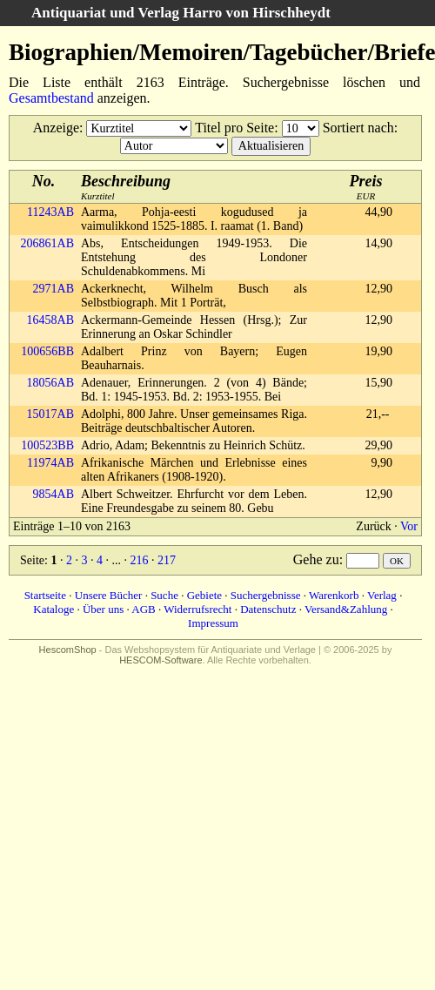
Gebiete (204, 595)
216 (139, 560)
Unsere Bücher (109, 595)
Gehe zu (316, 559)
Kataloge (53, 609)
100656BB (47, 351)
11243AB (50, 212)
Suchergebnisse (266, 595)
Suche (164, 595)
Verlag (382, 595)
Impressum (213, 623)
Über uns (103, 609)
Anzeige (56, 127)
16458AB (50, 320)
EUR (366, 186)
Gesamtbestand (51, 98)
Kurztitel (126, 186)
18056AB (50, 382)
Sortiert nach (358, 127)
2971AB (53, 288)
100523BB (47, 445)
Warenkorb (333, 595)
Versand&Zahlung (345, 609)
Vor (409, 526)
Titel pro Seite (234, 127)
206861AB (47, 243)
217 (166, 560)
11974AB (50, 462)
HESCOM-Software (160, 660)
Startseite (45, 595)
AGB (143, 609)
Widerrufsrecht (197, 609)
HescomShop (68, 649)
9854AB (53, 494)
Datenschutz (268, 609)
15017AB (50, 414)
